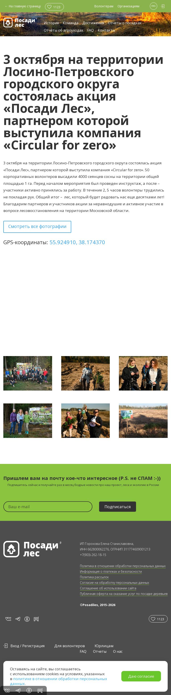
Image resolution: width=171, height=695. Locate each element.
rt (35, 618)
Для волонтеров (69, 645)
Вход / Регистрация (27, 645)
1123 (56, 7)
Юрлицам (104, 645)
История (51, 23)
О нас (117, 651)
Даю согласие (141, 676)
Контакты (106, 30)
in (27, 619)
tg (17, 618)
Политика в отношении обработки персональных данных (123, 566)
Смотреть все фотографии (37, 226)
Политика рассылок (94, 577)
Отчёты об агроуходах (63, 30)
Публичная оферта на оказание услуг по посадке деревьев (124, 594)
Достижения (93, 23)
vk (8, 618)
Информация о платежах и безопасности (111, 571)
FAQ (90, 30)
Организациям (128, 6)
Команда (70, 23)
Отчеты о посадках (124, 23)
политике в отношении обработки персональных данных (58, 681)
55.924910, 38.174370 (77, 242)
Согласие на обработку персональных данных (114, 582)
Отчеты (99, 651)
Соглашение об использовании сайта (108, 588)
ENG (153, 5)
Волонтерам (103, 6)
